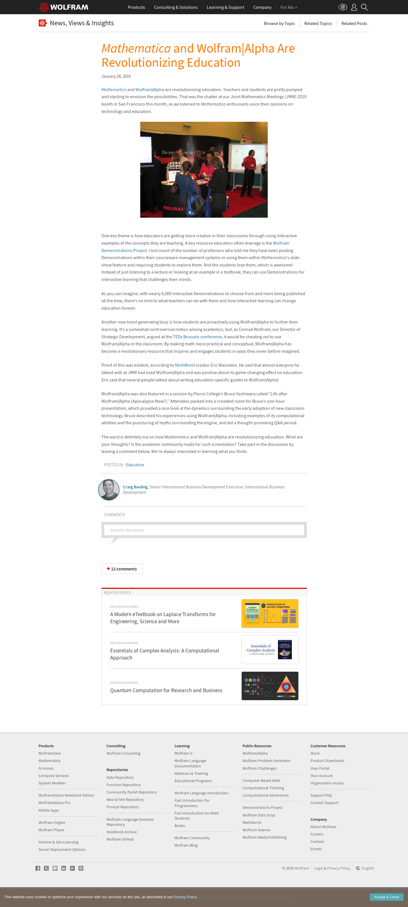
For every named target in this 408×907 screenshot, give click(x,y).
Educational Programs (193, 798)
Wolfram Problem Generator (267, 778)
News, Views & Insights (76, 23)
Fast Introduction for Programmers (192, 821)
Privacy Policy (338, 886)
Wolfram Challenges (260, 786)
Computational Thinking (263, 805)
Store (315, 771)
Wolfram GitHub (120, 857)
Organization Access (327, 800)
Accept (386, 897)
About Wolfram (323, 844)
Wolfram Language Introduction (202, 810)
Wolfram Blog (186, 863)
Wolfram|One (50, 771)
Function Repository (124, 802)
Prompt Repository (123, 824)
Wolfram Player (52, 847)
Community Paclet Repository (132, 809)
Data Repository (120, 795)
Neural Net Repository (125, 817)
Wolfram (302, 886)
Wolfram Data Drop (259, 832)
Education (135, 464)
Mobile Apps (49, 828)
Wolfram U (183, 771)
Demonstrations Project (263, 825)
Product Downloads (327, 778)
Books (180, 843)
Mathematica (49, 778)
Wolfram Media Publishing (264, 855)
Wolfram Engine (52, 840)
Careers (317, 851)
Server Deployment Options (62, 867)
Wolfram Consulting (123, 771)
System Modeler (52, 800)
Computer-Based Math (261, 798)
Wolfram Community (192, 855)
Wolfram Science (256, 847)
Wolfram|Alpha (149, 89)
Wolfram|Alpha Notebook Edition (66, 813)
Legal (318, 886)
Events (316, 866)
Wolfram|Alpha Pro (55, 820)
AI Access (46, 786)
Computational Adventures (266, 813)
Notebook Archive (122, 849)
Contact (317, 859)
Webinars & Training (191, 791)
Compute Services (54, 793)
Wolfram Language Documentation (190, 781)
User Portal (320, 786)
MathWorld (185, 365)
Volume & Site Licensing (58, 859)
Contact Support (325, 820)
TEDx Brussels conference (197, 336)
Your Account (322, 793)
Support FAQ (321, 813)
